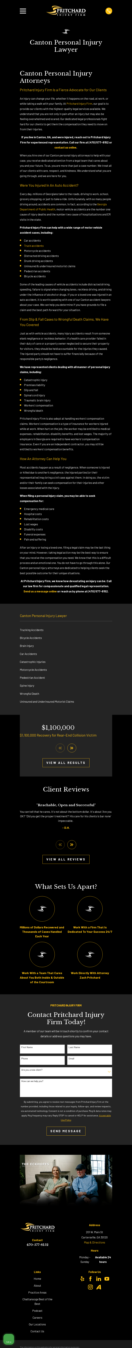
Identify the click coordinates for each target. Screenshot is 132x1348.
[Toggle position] (114, 1240)
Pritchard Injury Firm (79, 103)
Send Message (65, 1131)
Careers (37, 1318)
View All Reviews (66, 860)
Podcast (37, 1311)
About (37, 1286)
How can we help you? (32, 1081)
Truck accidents (34, 245)
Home (37, 1279)
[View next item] (71, 748)
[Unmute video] (72, 1240)
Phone (24, 1059)
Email (71, 1059)
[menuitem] (66, 630)
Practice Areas (37, 1293)
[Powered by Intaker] (103, 1341)
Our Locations (37, 1324)
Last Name (74, 1047)
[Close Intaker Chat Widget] (121, 1240)
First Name (27, 1047)
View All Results (66, 763)
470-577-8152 (37, 1245)
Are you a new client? (31, 1070)
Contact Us (37, 1331)
